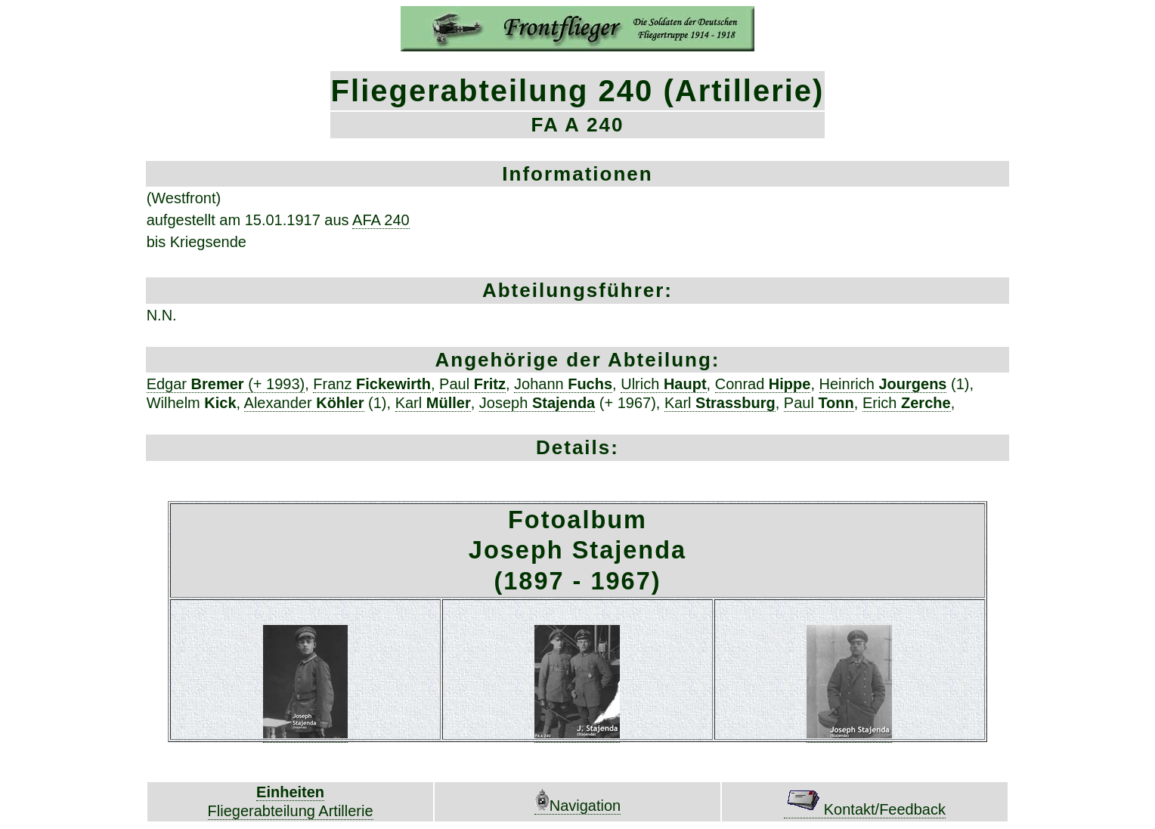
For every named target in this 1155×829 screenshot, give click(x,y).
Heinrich (883, 384)
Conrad (763, 384)
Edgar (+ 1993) (226, 384)
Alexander (304, 402)
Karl (433, 402)
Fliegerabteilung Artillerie (290, 811)
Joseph (537, 402)
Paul (472, 384)
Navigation (577, 805)
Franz (372, 384)
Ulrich (663, 384)
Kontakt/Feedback (865, 809)
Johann (563, 384)
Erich (906, 402)
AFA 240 (381, 220)
